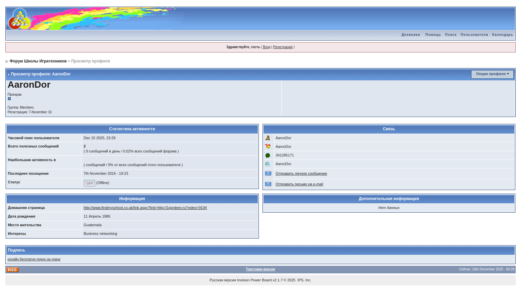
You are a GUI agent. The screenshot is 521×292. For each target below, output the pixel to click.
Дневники (410, 35)
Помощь (433, 35)
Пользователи (474, 35)
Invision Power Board (254, 280)
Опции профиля (490, 74)
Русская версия (223, 280)
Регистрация (282, 47)
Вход (266, 47)
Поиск (451, 35)
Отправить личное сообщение (301, 173)
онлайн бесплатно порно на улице (34, 259)
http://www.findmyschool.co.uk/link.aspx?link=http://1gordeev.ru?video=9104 (145, 208)
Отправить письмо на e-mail (299, 184)
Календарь (502, 35)
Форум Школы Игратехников (38, 61)
